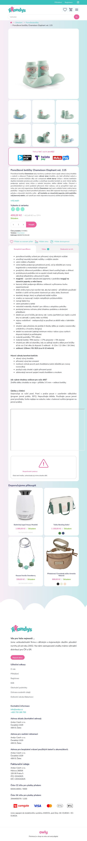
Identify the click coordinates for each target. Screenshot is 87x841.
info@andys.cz (17, 709)
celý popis (15, 200)
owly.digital (54, 836)
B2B (12, 683)
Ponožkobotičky (32, 22)
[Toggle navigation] (76, 9)
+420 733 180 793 (18, 712)
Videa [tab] (45, 249)
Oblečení (18, 22)
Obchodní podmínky (19, 687)
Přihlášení (58, 2)
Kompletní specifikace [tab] (22, 249)
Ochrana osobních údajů (20, 692)
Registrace (69, 2)
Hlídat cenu (42, 241)
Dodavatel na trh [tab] (66, 249)
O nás (13, 669)
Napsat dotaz (18, 658)
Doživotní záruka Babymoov (22, 697)
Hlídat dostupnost (60, 241)
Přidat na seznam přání (22, 241)
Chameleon (20, 233)
